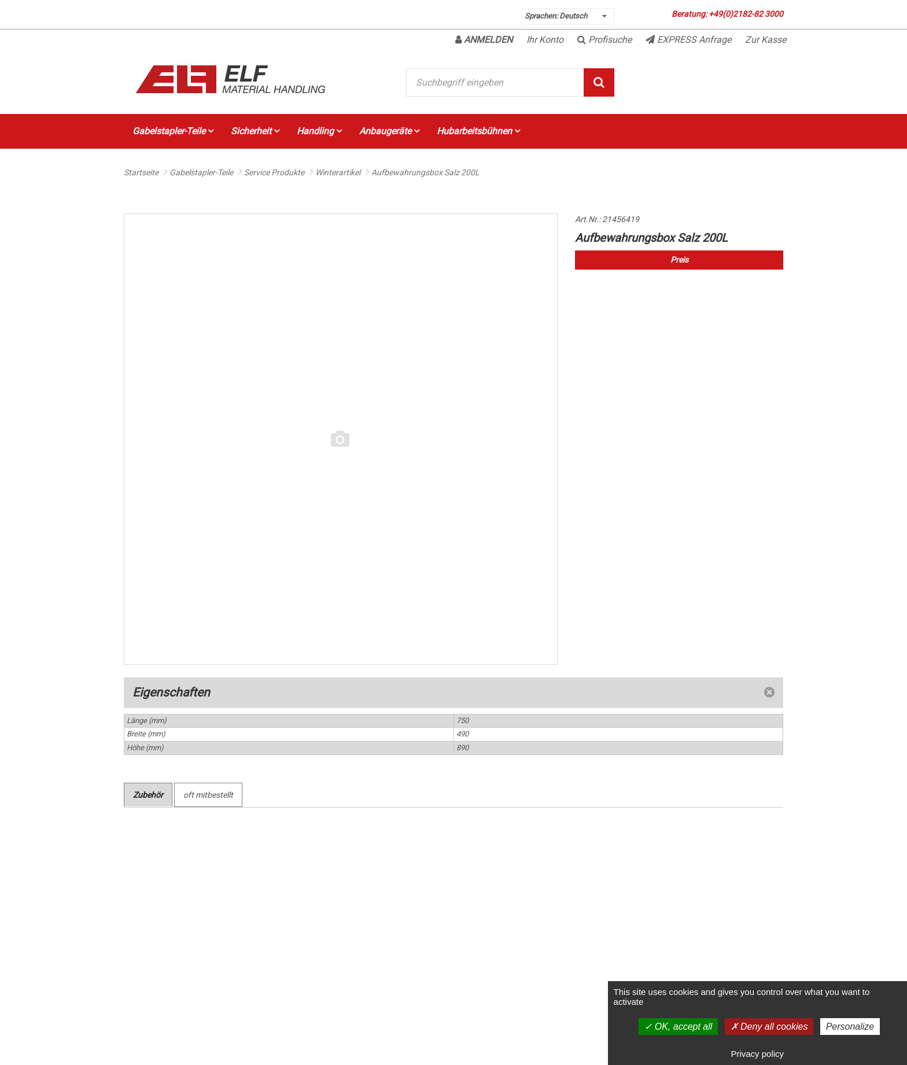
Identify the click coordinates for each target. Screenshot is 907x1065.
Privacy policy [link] (757, 1054)
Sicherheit (255, 131)
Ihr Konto (544, 39)
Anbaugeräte (389, 131)
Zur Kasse (765, 39)
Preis (679, 259)
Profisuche (604, 39)
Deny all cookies (769, 1026)
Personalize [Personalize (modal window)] (850, 1026)
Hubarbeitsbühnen (478, 131)
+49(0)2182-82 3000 (746, 14)
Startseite (141, 172)
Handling (319, 131)
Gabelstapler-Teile (172, 131)
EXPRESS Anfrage (688, 39)
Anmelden (484, 39)
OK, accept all (678, 1026)
